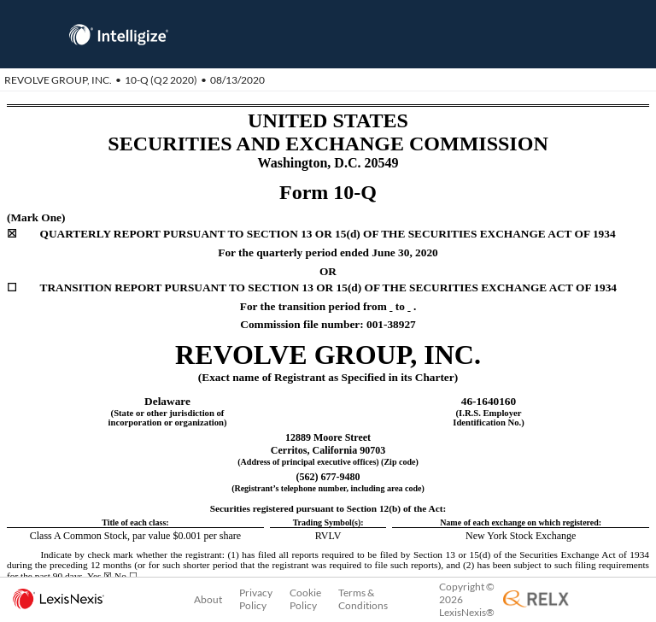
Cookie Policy (305, 599)
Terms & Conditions (363, 599)
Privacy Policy (255, 599)
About (208, 599)
